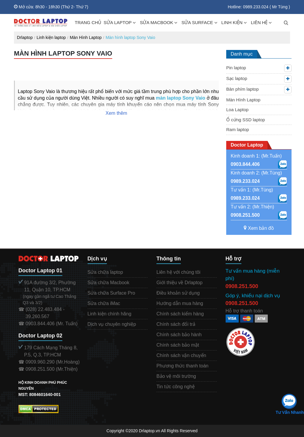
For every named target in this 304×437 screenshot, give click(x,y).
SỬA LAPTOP (118, 22)
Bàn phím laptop (242, 89)
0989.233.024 (245, 181)
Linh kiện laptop (51, 37)
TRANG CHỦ (88, 22)
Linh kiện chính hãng (110, 313)
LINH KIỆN (232, 22)
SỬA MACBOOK (156, 22)
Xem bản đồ (259, 228)
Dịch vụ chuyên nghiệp (112, 324)
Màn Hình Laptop (86, 37)
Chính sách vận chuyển (181, 355)
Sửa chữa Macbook (108, 282)
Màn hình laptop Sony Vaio (130, 37)
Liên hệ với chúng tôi (178, 272)
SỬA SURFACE (197, 22)
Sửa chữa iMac (104, 303)
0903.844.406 (245, 164)
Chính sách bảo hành (179, 334)
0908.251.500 (245, 215)
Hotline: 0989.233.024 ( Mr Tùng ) (259, 6)
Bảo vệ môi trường (176, 376)
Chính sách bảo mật (177, 345)
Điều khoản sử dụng (178, 292)
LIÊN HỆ (259, 22)
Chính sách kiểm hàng (180, 313)
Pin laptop (236, 67)
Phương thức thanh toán (182, 365)
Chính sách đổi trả (175, 324)
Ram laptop (237, 129)
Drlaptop (25, 37)
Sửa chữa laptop (105, 272)
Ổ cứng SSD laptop (245, 119)
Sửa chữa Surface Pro (111, 292)
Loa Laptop (237, 109)
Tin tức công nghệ (175, 386)
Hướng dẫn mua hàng (179, 303)
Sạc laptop (236, 78)
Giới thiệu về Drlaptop (179, 282)
